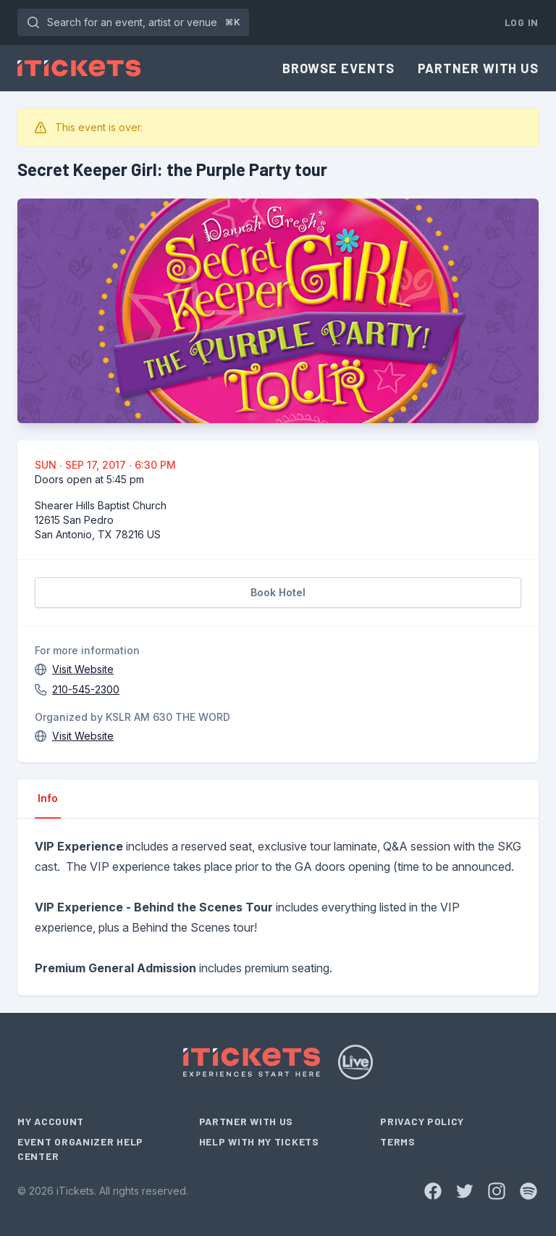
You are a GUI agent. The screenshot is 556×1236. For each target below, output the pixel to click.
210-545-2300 (85, 689)
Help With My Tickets (259, 1141)
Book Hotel (278, 592)
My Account (50, 1121)
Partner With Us (478, 68)
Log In (522, 22)
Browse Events (338, 68)
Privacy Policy (422, 1121)
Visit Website (83, 669)
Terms (398, 1141)
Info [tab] (48, 798)
